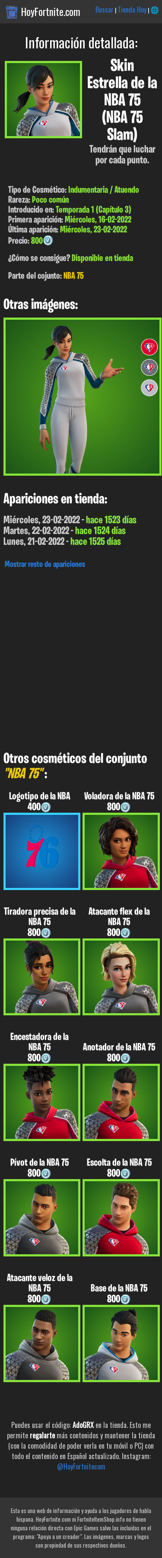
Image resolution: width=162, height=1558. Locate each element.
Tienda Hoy (132, 9)
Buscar (104, 9)
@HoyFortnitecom (81, 1466)
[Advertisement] (81, 658)
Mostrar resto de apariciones (45, 564)
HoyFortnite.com (50, 11)
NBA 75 (74, 276)
